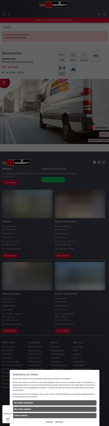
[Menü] (11, 406)
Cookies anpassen (21, 415)
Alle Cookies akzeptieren (23, 403)
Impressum (49, 422)
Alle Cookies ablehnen (22, 409)
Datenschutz (59, 422)
